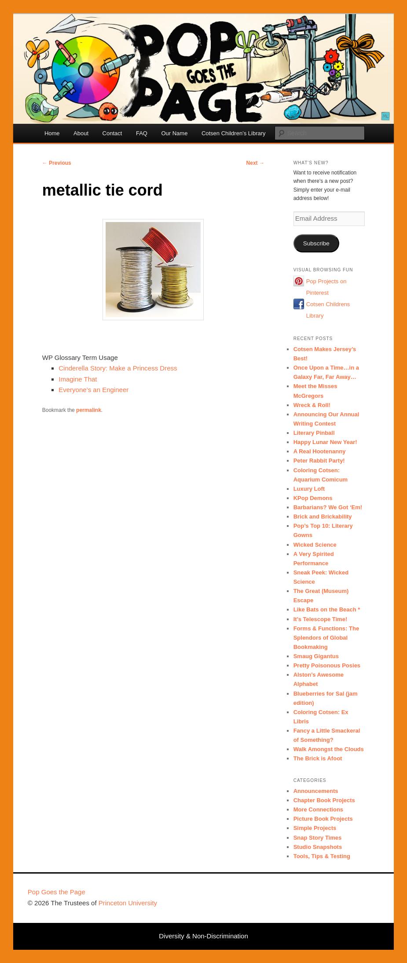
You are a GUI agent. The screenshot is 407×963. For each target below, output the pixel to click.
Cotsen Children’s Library (234, 133)
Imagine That (78, 379)
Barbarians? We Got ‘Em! (328, 507)
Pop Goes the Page (56, 892)
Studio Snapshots (317, 847)
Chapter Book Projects (324, 800)
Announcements (315, 791)
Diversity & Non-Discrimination (203, 936)
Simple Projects (315, 828)
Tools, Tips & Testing (321, 856)
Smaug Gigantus (316, 656)
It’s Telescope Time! (320, 619)
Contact (112, 133)
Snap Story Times (317, 837)
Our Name (174, 133)
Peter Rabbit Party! (319, 460)
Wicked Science (315, 544)
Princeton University (346, 896)
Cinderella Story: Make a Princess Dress (118, 368)
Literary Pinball (314, 433)
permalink (88, 410)
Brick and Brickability (322, 516)
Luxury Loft (309, 488)
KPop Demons (313, 498)
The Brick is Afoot (317, 758)
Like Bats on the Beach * (326, 609)
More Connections (318, 809)
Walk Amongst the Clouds (328, 749)
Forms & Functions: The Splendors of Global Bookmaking (326, 637)
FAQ (141, 133)
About (80, 133)
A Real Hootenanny (319, 451)
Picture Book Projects (323, 818)
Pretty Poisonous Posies (326, 665)
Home (52, 133)
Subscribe (316, 243)
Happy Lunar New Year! (325, 442)
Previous (56, 163)
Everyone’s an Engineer (93, 389)
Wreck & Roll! (311, 405)
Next (255, 163)
